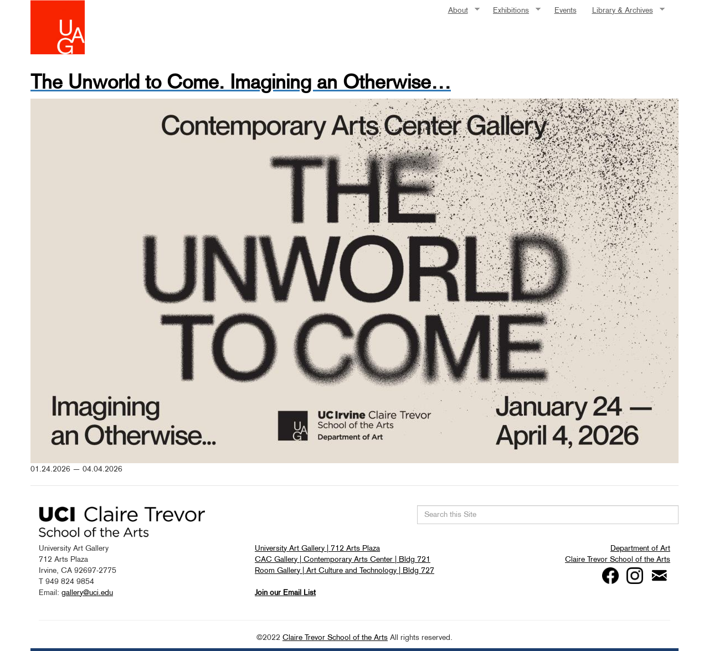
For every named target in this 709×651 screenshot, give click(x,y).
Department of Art (640, 548)
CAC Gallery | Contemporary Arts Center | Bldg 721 (342, 559)
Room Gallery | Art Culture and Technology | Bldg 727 (344, 570)
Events (565, 10)
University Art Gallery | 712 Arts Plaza (317, 548)
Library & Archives (624, 10)
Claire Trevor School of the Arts (617, 559)
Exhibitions (513, 10)
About (460, 10)
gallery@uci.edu (87, 592)
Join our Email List (285, 592)
